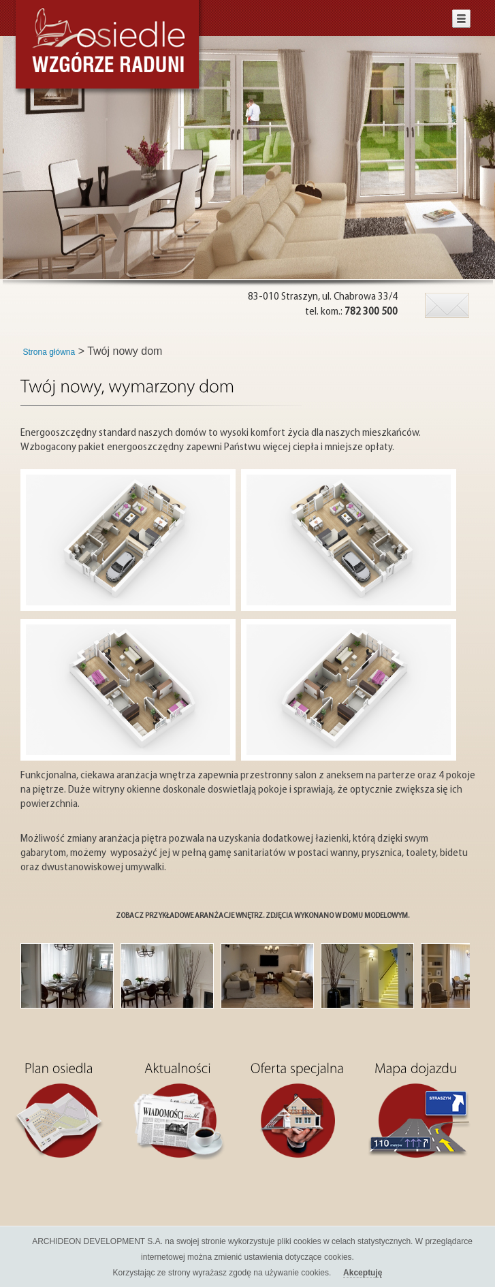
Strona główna (49, 352)
